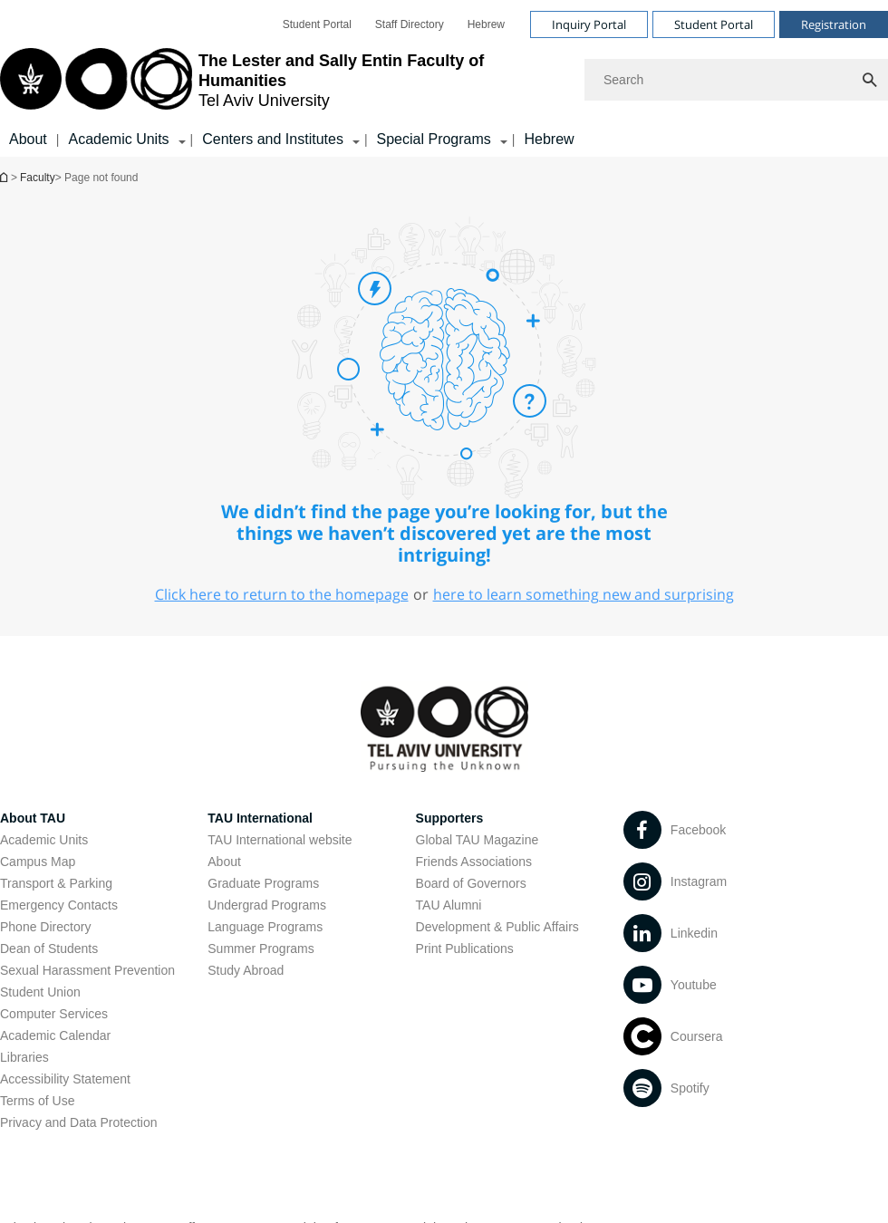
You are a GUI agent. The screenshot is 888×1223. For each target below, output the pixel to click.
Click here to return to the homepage (282, 594)
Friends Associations (474, 861)
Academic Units (44, 840)
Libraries (24, 1057)
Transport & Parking (56, 883)
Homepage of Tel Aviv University (5, 177)
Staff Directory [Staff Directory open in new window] (409, 24)
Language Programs (265, 927)
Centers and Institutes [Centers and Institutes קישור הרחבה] (272, 139)
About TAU (32, 818)
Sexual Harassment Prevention (87, 970)
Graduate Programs (263, 883)
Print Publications (465, 948)
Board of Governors (471, 883)
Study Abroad (246, 970)
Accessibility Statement (65, 1079)
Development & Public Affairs (497, 927)
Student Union (40, 992)
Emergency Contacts (59, 905)
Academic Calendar (55, 1035)
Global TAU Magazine (477, 840)
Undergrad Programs (267, 905)
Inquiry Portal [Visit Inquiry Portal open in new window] (589, 24)
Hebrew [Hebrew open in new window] (486, 24)
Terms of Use (37, 1100)
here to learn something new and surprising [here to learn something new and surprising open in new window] (583, 594)
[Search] (736, 80)
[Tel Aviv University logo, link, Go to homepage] (283, 80)
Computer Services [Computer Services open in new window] (54, 1013)
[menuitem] (317, 24)
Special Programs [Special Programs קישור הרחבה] (434, 139)
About (28, 139)
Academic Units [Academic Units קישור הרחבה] (118, 139)
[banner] (444, 78)
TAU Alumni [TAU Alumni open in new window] (449, 905)
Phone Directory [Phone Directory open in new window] (45, 927)
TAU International (260, 818)
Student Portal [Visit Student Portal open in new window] (713, 24)
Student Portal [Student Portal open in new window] (317, 24)
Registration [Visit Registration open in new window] (833, 24)
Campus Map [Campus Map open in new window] (37, 861)
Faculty (37, 177)
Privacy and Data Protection (79, 1122)
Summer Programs (261, 948)
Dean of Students (49, 948)
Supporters (450, 818)
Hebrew (549, 139)
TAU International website (280, 840)
